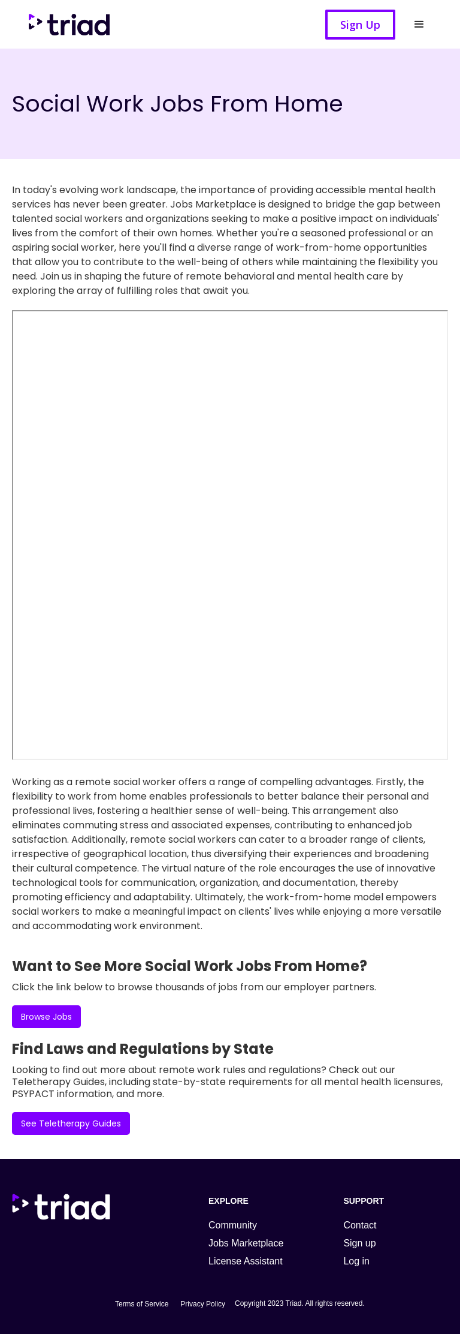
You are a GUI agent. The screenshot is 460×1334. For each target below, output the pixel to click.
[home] (74, 24)
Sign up (359, 1243)
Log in (356, 1261)
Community (232, 1225)
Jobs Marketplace (245, 1243)
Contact (359, 1225)
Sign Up (360, 24)
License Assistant (245, 1261)
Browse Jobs (46, 1017)
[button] (419, 25)
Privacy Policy (202, 1304)
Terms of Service (141, 1304)
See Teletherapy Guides (71, 1123)
